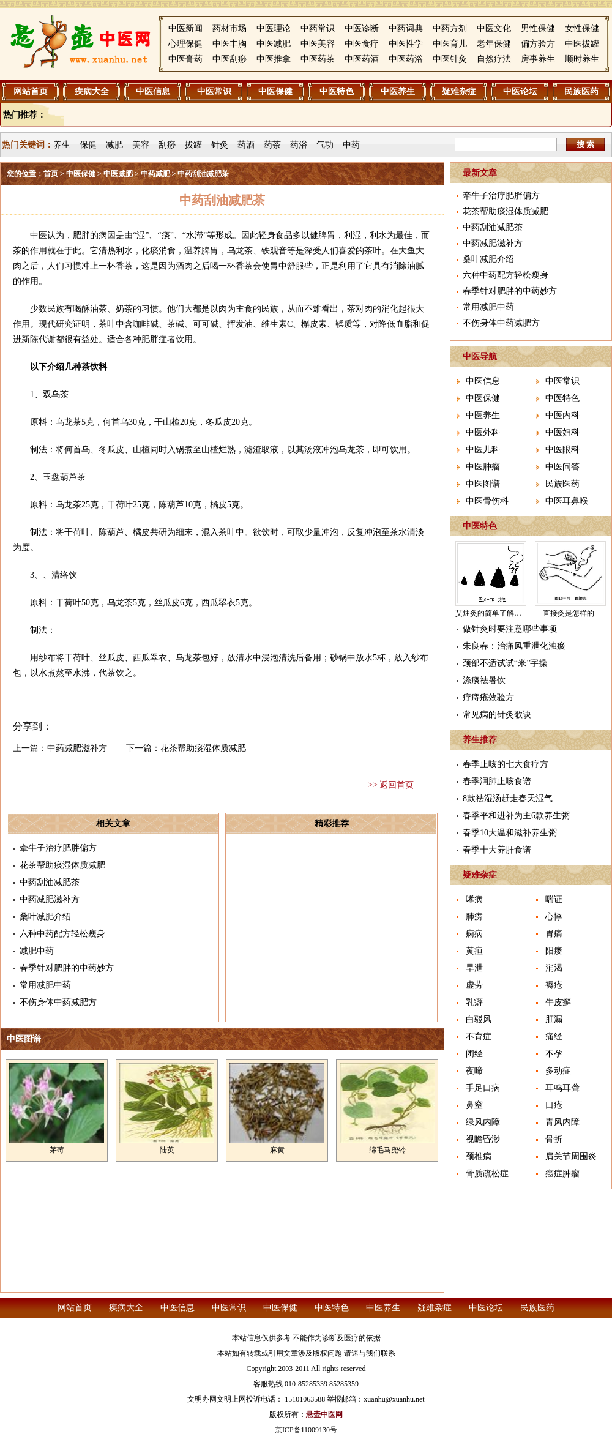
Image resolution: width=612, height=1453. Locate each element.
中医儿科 (483, 449)
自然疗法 (494, 59)
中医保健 (275, 91)
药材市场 (229, 28)
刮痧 (167, 144)
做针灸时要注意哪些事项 (510, 628)
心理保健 (185, 43)
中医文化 (494, 28)
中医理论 (273, 28)
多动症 (558, 1070)
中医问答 (562, 466)
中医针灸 (450, 59)
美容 (140, 144)
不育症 (478, 1036)
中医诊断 (362, 28)
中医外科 (483, 432)
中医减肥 (273, 43)
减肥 (114, 144)
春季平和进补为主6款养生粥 (516, 815)
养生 (61, 144)
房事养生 (538, 59)
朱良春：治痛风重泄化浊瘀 (514, 646)
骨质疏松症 (487, 1173)
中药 (351, 144)
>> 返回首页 (391, 785)
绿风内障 (483, 1122)
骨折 (553, 1139)
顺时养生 (582, 59)
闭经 (474, 1053)
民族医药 (581, 91)
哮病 (474, 899)
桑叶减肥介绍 (45, 916)
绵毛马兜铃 (387, 1150)
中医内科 (562, 415)
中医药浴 (406, 59)
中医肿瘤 (483, 466)
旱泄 (474, 968)
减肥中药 (37, 950)
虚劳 (474, 985)
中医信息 (153, 91)
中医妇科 (562, 432)
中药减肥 (155, 174)
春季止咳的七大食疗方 (505, 764)
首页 (50, 174)
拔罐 (193, 144)
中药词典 (406, 28)
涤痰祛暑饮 (484, 680)
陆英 (167, 1150)
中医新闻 (185, 28)
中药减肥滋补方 (77, 748)
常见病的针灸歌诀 (497, 714)
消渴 (553, 968)
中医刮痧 (229, 59)
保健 (88, 144)
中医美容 (317, 43)
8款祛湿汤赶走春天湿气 (508, 798)
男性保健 (538, 28)
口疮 (553, 1105)
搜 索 (586, 144)
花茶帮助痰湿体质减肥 (203, 748)
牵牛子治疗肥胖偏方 (58, 848)
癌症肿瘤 (562, 1173)
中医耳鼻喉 (566, 501)
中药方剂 (450, 28)
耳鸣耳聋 (562, 1088)
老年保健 (494, 43)
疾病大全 (92, 91)
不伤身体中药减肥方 (58, 1002)
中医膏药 (185, 59)
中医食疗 (362, 43)
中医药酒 (362, 59)
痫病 (474, 933)
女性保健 (582, 28)
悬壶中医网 (324, 1414)
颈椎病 (478, 1156)
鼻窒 (474, 1105)
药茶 (272, 144)
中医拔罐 (582, 43)
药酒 (246, 144)
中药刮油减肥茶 (50, 882)
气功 (325, 144)
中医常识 (214, 91)
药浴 (298, 144)
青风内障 (562, 1122)
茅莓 (57, 1150)
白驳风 (478, 1019)
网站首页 (30, 91)
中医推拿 (273, 59)
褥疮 (553, 985)
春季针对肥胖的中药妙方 (67, 968)
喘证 (553, 899)
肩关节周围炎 (571, 1156)
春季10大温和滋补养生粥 (510, 832)
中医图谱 (483, 483)
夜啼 (474, 1070)
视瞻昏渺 (483, 1139)
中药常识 (317, 28)
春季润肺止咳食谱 (497, 781)
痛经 (553, 1036)
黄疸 (474, 950)
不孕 (553, 1053)
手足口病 (483, 1088)
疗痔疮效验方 (488, 697)
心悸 (553, 916)
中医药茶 (317, 59)
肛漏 (553, 1019)
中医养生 (398, 91)
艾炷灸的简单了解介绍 (492, 613)
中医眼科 (562, 449)
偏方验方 (538, 43)
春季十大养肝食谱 (497, 849)
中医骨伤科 (487, 501)
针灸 (219, 144)
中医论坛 (520, 91)
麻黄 (277, 1150)
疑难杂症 (459, 91)
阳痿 (553, 950)
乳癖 (474, 1002)
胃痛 (553, 933)
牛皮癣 (558, 1002)
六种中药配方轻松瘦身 (62, 933)
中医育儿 (450, 43)
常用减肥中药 (45, 985)
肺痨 (474, 916)
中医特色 (336, 91)
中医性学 (406, 43)
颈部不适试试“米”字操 (505, 663)
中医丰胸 (229, 43)
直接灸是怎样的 (568, 613)
